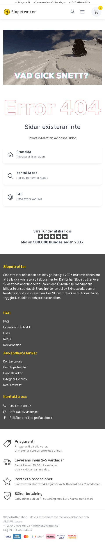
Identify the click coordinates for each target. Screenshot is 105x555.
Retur (7, 339)
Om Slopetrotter (15, 367)
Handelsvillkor (13, 373)
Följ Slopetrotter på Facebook (27, 418)
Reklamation (12, 345)
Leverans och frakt (16, 327)
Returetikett (12, 385)
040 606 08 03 (17, 406)
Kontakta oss (12, 361)
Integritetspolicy (15, 379)
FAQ (6, 321)
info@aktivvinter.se (20, 412)
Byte (6, 333)
